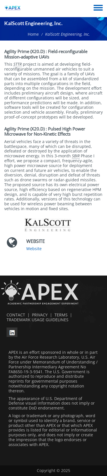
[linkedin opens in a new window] (12, 331)
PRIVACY (40, 315)
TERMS (61, 315)
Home (33, 34)
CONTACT (14, 315)
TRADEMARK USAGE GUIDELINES (36, 319)
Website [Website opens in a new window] (34, 248)
